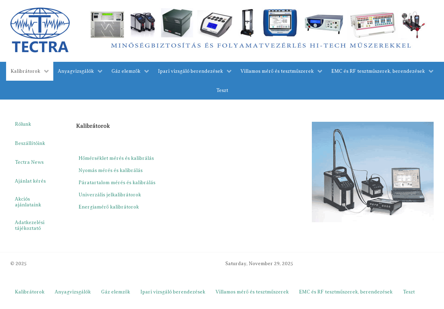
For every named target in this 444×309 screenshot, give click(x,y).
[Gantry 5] (40, 30)
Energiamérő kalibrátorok (109, 207)
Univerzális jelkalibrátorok (110, 195)
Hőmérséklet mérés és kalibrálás (116, 158)
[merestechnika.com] (259, 30)
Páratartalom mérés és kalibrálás (117, 182)
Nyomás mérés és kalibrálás (111, 170)
